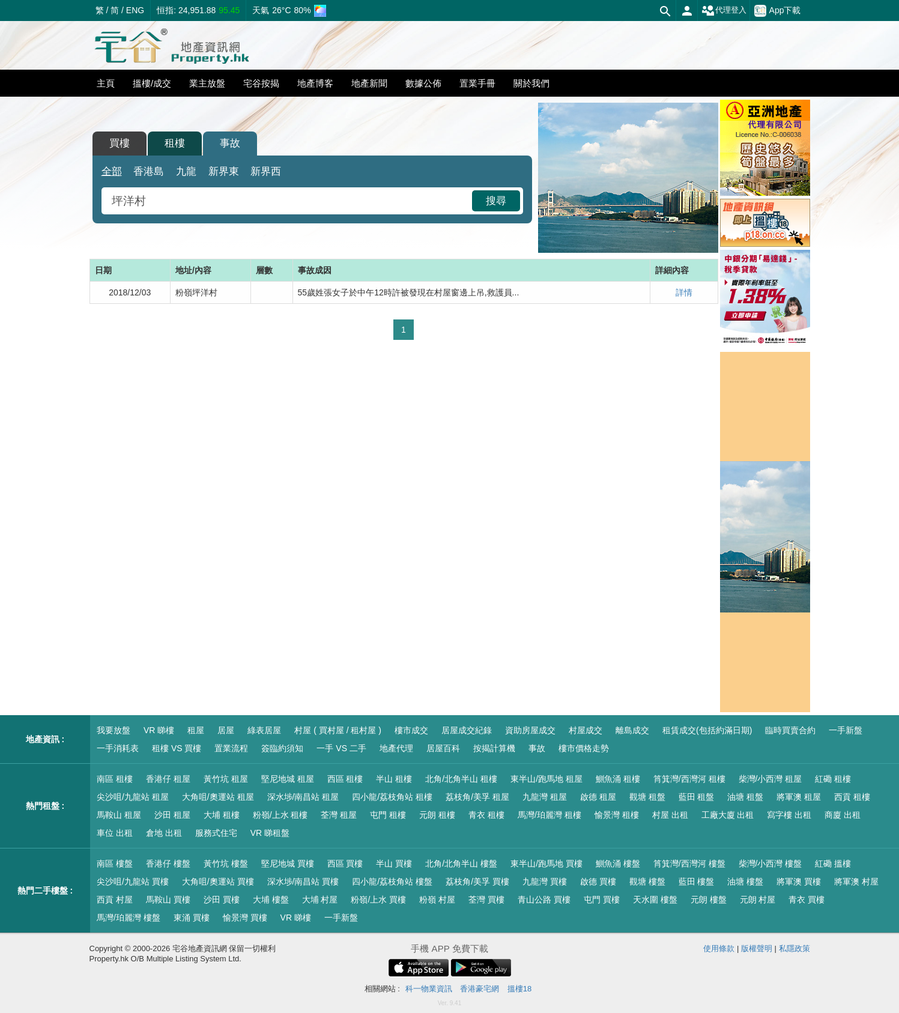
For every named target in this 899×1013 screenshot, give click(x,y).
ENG (135, 10)
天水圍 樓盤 (655, 899)
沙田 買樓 (222, 899)
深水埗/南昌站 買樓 (303, 881)
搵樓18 (519, 988)
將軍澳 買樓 (798, 881)
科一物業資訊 (428, 988)
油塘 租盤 (745, 797)
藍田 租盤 (697, 797)
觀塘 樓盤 (647, 881)
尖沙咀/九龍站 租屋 (133, 797)
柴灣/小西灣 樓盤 (770, 863)
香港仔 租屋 (168, 779)
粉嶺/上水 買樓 (378, 899)
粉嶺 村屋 (437, 899)
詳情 (684, 292)
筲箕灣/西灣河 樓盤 (689, 863)
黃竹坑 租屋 (226, 779)
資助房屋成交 (530, 730)
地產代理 (396, 748)
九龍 (186, 171)
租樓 (175, 143)
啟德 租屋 (598, 797)
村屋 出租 (670, 815)
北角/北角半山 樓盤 (461, 863)
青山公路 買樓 (544, 899)
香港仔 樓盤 (168, 863)
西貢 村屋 (115, 899)
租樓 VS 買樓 (176, 748)
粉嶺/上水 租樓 (280, 815)
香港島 (148, 171)
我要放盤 (113, 730)
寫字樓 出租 (789, 815)
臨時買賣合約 (790, 730)
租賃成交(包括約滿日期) (707, 730)
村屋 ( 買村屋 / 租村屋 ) (337, 730)
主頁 (106, 83)
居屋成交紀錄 (466, 730)
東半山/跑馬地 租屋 (546, 779)
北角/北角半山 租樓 (461, 779)
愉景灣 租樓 (617, 815)
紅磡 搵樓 (833, 863)
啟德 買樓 (598, 881)
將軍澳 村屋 (856, 881)
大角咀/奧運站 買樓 (218, 881)
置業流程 (231, 748)
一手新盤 (845, 730)
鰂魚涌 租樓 (618, 779)
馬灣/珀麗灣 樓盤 (128, 917)
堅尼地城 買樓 (287, 863)
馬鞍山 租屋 (119, 815)
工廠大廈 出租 (727, 815)
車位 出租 (115, 833)
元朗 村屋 (758, 899)
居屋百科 (443, 748)
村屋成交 (585, 730)
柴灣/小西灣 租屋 (770, 779)
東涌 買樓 (192, 917)
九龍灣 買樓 (544, 881)
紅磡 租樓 (833, 779)
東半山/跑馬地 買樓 (546, 863)
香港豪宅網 (479, 988)
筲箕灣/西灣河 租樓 (689, 779)
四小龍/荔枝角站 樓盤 (392, 881)
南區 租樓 (115, 779)
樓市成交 (411, 730)
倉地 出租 (164, 833)
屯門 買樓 (602, 899)
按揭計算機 (494, 748)
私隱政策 (794, 948)
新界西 (265, 171)
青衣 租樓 (486, 815)
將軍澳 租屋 (798, 797)
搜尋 (496, 201)
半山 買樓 (394, 863)
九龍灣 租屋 (544, 797)
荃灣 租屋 (339, 815)
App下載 (777, 11)
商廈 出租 (843, 815)
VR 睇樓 (159, 730)
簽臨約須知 (282, 748)
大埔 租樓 (222, 815)
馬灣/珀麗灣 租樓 (549, 815)
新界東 (223, 171)
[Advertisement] (403, 439)
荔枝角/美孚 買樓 (477, 881)
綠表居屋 (264, 730)
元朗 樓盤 (709, 899)
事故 (230, 143)
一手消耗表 (118, 748)
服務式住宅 (216, 833)
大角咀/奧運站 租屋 (218, 797)
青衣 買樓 (807, 899)
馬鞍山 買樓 (168, 899)
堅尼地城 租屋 (287, 779)
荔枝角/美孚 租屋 (477, 797)
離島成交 (632, 730)
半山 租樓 (394, 779)
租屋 (195, 730)
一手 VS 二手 (341, 748)
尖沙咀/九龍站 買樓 (133, 881)
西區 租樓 (345, 779)
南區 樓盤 (115, 863)
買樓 (119, 143)
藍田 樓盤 (697, 881)
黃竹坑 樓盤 (226, 863)
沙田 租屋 (172, 815)
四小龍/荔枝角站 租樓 (392, 797)
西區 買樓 (345, 863)
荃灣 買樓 (486, 899)
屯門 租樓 (388, 815)
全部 (111, 171)
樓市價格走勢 (583, 748)
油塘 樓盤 (745, 881)
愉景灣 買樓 (245, 917)
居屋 (225, 730)
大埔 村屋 (320, 899)
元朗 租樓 (437, 815)
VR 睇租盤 (269, 833)
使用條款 (718, 948)
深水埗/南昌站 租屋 (303, 797)
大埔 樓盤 (271, 899)
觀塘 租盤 (647, 797)
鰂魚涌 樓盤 (618, 863)
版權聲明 (756, 948)
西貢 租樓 (852, 797)
